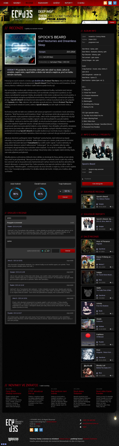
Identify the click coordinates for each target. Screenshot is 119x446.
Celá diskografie (97, 184)
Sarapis (42, 52)
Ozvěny (56, 3)
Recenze (29, 3)
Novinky (17, 3)
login (84, 427)
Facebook (88, 179)
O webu (81, 3)
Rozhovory (43, 3)
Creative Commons (90, 439)
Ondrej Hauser (52, 422)
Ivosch (38, 424)
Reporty (69, 3)
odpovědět (70, 260)
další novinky (44, 386)
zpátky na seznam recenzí (34, 28)
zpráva (40, 243)
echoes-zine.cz (64, 439)
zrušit (72, 223)
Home (6, 3)
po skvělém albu (45, 81)
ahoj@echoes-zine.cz (90, 423)
